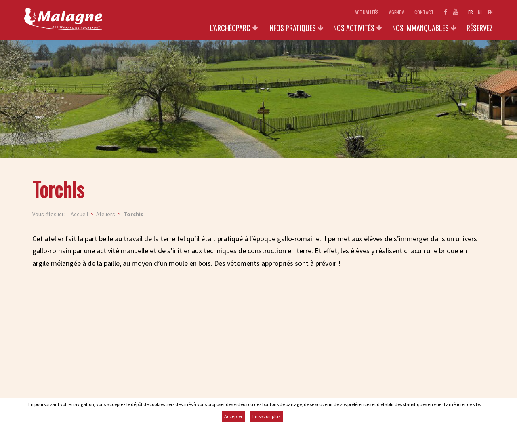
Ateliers (105, 214)
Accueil (79, 214)
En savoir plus (266, 416)
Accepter (233, 416)
